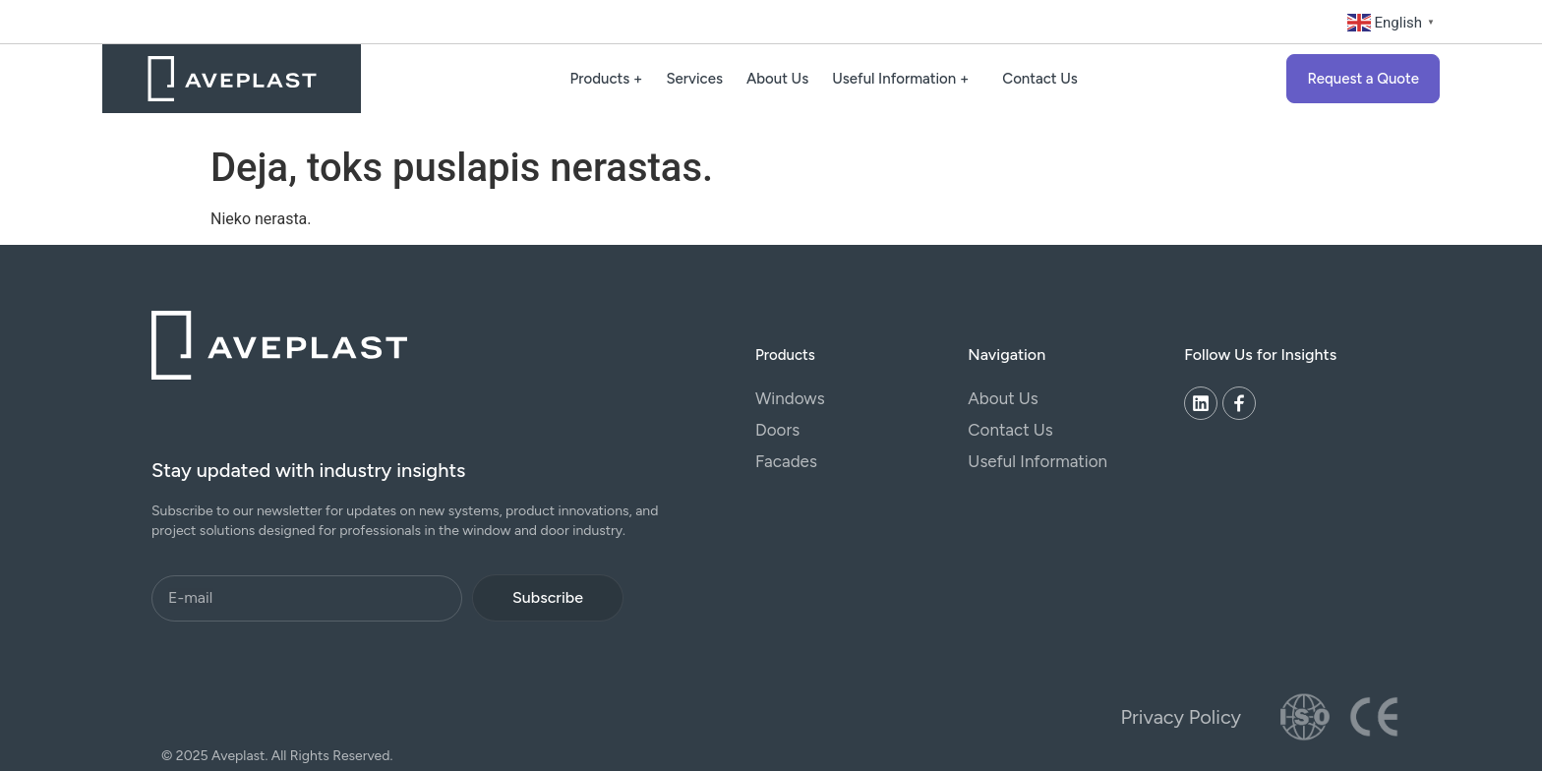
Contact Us (1040, 79)
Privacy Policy (1181, 717)
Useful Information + (905, 79)
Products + (606, 79)
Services (694, 79)
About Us (777, 79)
